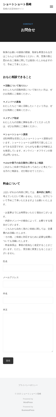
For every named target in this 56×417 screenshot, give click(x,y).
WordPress (28, 402)
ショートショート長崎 (17, 4)
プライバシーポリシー (28, 385)
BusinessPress (28, 410)
